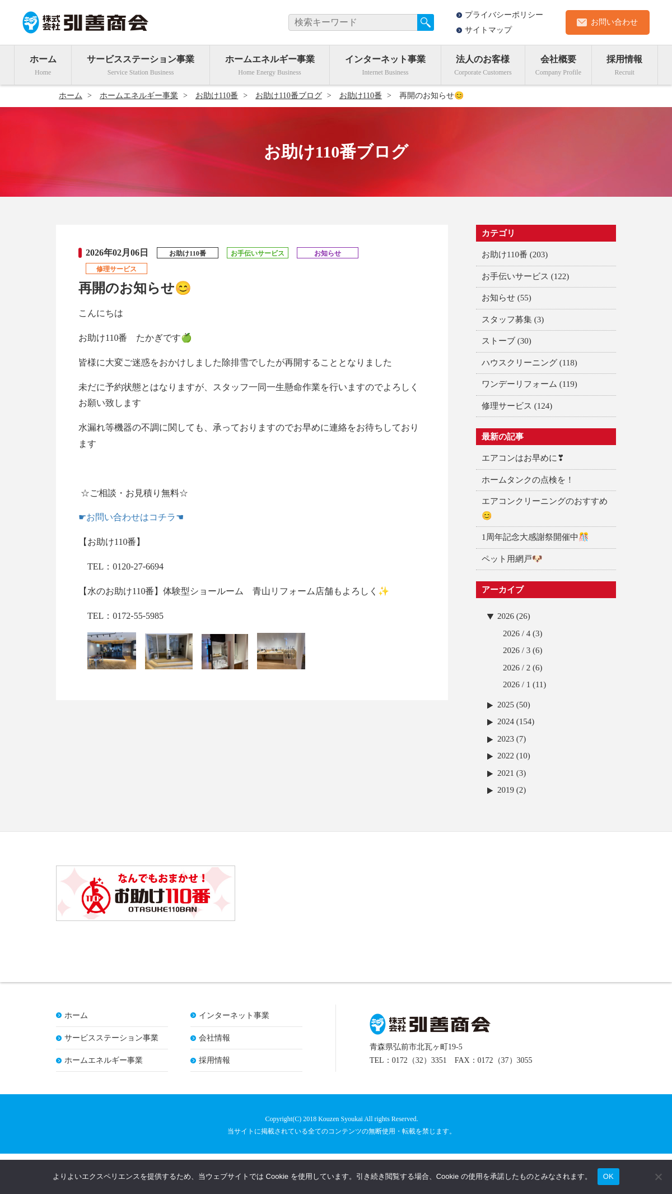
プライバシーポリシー (504, 15)
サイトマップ (488, 30)
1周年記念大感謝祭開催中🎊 (535, 537)
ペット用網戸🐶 (512, 558)
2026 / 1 (516, 684)
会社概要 (558, 59)
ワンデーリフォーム (519, 384)
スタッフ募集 (507, 319)
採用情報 (624, 59)
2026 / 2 (516, 667)
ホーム (43, 59)
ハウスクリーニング (519, 362)
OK (608, 1176)
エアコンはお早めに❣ (523, 457)
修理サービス (507, 405)
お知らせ (498, 297)
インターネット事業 (385, 59)
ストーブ (498, 340)
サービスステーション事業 (140, 59)
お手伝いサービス (515, 276)
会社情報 (214, 1078)
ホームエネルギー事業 (270, 59)
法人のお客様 (483, 59)
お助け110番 (505, 254)
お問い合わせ (614, 22)
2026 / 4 (516, 633)
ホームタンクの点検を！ (528, 479)
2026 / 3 (516, 650)
